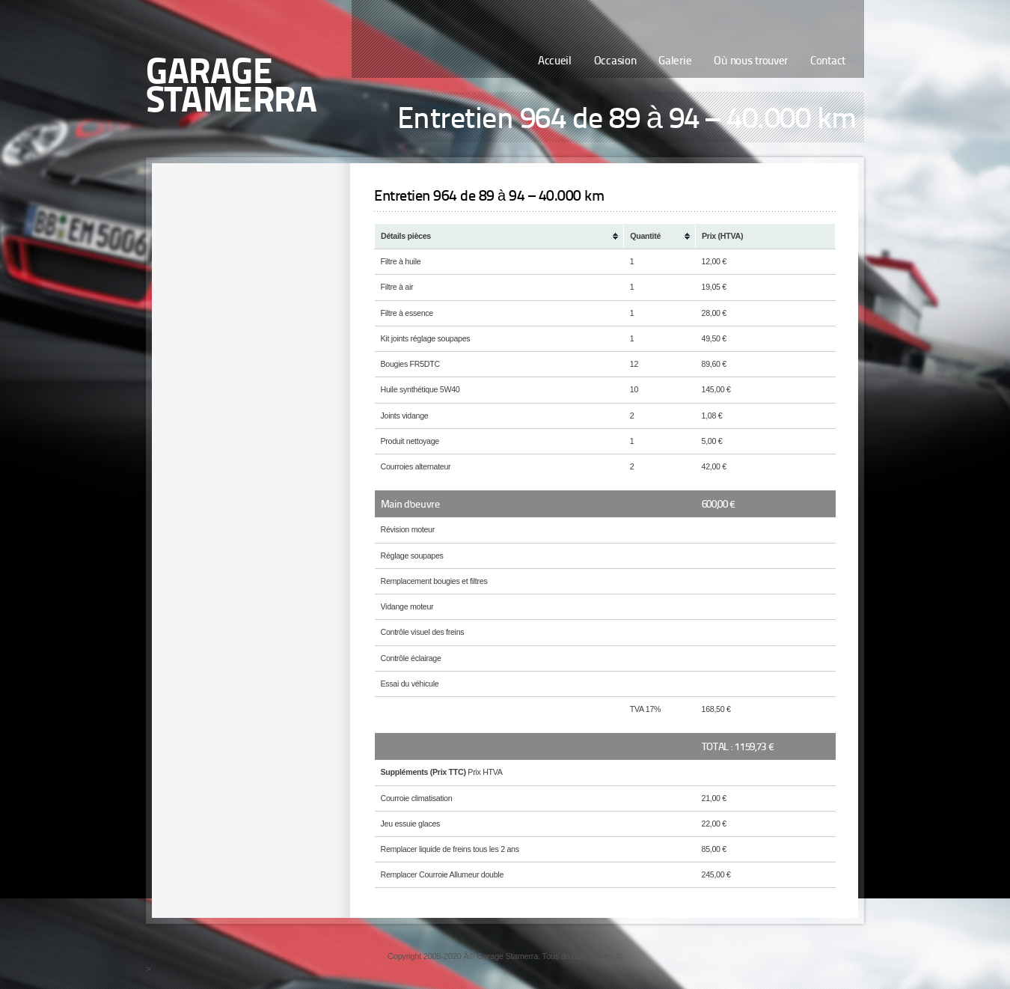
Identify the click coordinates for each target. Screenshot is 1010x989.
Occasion (615, 61)
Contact (827, 61)
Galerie (674, 61)
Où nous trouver (751, 61)
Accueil (555, 61)
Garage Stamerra (231, 88)
